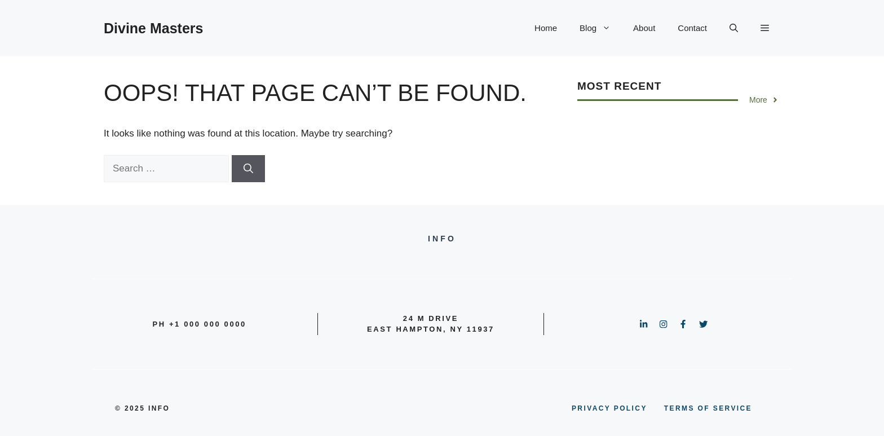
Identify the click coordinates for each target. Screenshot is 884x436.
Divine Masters (153, 28)
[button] (733, 28)
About (644, 28)
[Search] (248, 168)
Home (545, 28)
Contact (692, 28)
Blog (601, 28)
